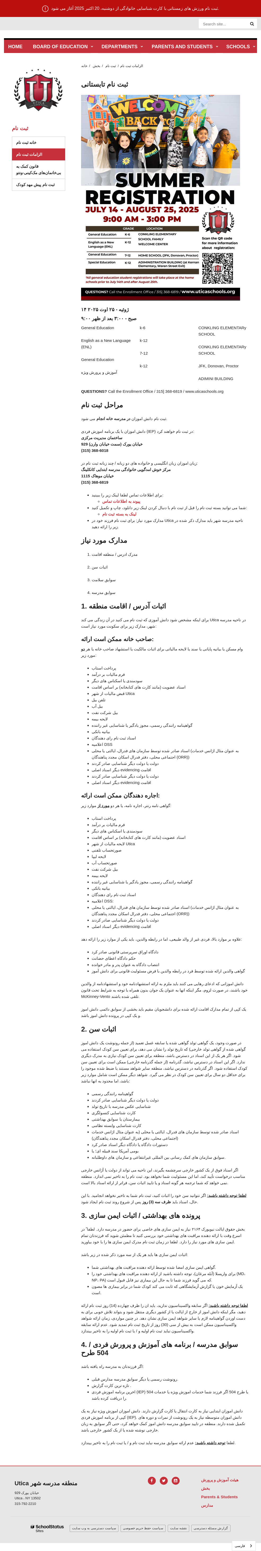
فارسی (240, 1546)
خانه (84, 66)
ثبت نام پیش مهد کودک (35, 184)
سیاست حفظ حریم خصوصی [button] (143, 1528)
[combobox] (244, 1546)
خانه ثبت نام (26, 142)
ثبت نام (110, 66)
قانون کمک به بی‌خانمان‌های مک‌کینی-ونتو (38, 169)
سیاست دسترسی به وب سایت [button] (94, 1528)
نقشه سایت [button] (178, 1528)
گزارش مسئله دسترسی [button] (211, 1528)
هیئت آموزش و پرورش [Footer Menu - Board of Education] (220, 1480)
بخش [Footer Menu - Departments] (205, 1488)
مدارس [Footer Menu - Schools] (207, 1505)
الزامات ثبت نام (29, 154)
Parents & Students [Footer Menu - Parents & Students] (219, 1497)
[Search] (252, 24)
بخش (96, 66)
